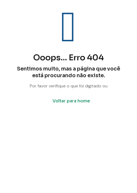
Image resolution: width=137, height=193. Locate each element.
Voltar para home (71, 101)
